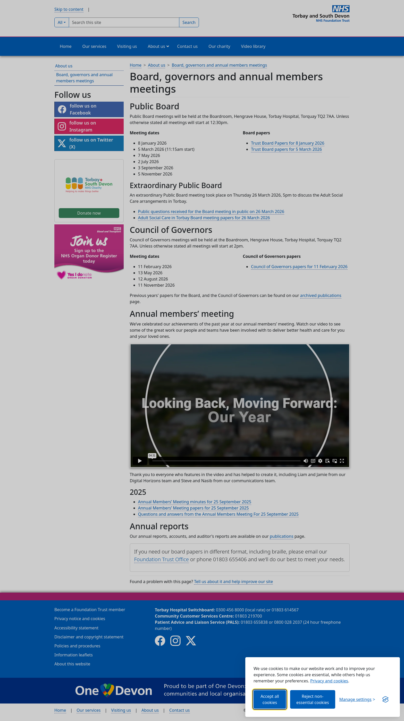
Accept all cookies (269, 699)
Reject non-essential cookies (312, 699)
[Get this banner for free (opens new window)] (385, 699)
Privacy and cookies (329, 681)
